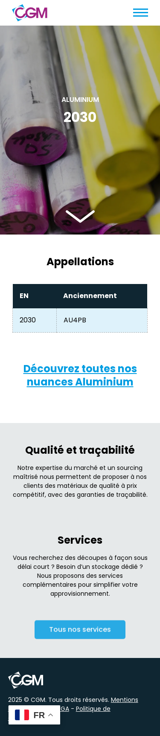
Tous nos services (80, 631)
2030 (28, 320)
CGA (62, 708)
